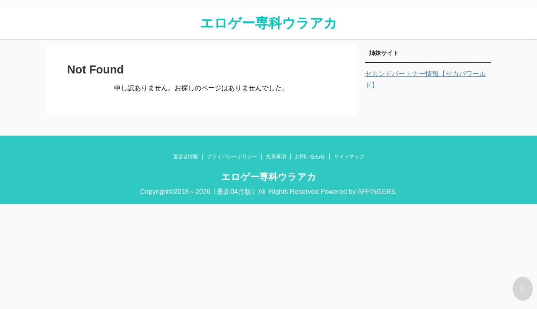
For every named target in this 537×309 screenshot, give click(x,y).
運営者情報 (185, 157)
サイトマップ (349, 157)
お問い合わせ (310, 157)
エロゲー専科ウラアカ (268, 23)
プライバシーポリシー (232, 157)
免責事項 (276, 157)
